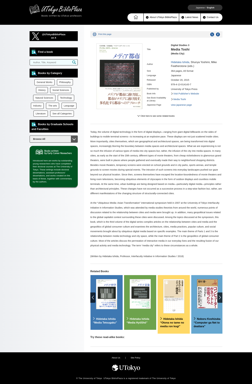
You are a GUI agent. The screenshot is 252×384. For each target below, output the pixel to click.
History (42, 90)
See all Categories (62, 113)
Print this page (104, 34)
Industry (37, 105)
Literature (41, 113)
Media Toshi (179, 99)
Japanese (200, 7)
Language (69, 105)
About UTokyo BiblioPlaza (161, 17)
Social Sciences (60, 90)
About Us (116, 357)
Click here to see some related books (158, 116)
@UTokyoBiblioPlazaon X (53, 36)
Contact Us (210, 17)
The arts (52, 105)
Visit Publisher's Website (186, 93)
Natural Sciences (44, 98)
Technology (66, 98)
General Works (44, 82)
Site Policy (135, 357)
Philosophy (65, 82)
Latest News (189, 17)
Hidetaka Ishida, (180, 62)
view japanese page (181, 105)
